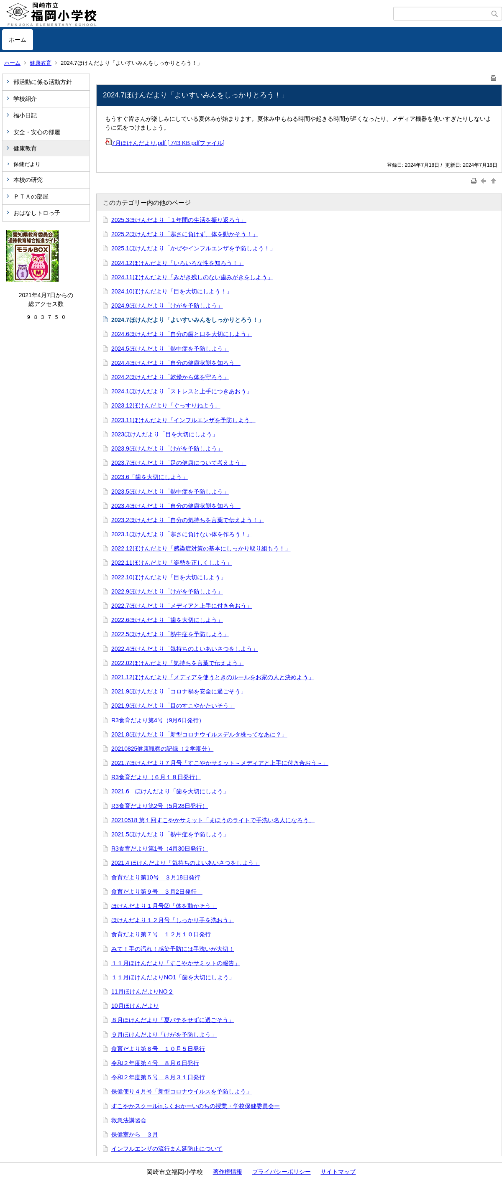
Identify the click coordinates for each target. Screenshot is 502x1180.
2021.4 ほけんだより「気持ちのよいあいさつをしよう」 (185, 862)
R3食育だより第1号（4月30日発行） (159, 848)
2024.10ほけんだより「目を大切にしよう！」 (171, 291)
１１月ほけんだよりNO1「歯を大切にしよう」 (173, 977)
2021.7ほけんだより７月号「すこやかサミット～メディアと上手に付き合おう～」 (219, 762)
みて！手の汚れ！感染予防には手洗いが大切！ (172, 949)
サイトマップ (338, 1171)
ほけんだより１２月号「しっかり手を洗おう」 (172, 920)
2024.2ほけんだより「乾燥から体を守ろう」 (170, 377)
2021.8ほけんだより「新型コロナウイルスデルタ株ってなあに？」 (199, 734)
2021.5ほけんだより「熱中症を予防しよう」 (170, 834)
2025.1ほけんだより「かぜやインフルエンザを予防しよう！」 (193, 248)
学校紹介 (25, 98)
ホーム (17, 39)
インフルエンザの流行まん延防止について (167, 1148)
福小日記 (25, 115)
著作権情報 (227, 1171)
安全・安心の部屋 (36, 132)
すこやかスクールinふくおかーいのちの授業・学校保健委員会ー (195, 1106)
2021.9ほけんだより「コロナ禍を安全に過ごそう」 (178, 691)
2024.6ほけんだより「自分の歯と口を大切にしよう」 (181, 334)
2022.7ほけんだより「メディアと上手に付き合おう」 (181, 605)
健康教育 (40, 63)
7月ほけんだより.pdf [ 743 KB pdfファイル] (165, 143)
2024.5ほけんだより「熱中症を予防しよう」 (170, 348)
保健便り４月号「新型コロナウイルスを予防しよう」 (181, 1091)
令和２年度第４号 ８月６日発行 (155, 1063)
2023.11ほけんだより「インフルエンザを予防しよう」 (183, 420)
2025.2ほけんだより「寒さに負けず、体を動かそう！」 (184, 234)
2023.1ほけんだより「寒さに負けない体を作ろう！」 (181, 534)
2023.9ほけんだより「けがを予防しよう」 (167, 448)
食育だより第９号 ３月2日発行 (156, 891)
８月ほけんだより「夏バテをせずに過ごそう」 (172, 1020)
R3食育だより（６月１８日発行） (156, 777)
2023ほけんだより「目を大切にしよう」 (164, 434)
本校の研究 (28, 179)
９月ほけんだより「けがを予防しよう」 (164, 1034)
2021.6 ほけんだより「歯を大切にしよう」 (170, 791)
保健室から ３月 (134, 1134)
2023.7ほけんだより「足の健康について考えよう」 (178, 462)
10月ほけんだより (135, 1005)
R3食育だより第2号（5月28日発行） (159, 806)
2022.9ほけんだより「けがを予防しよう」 (167, 591)
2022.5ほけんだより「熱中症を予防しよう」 (170, 634)
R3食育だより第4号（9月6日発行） (158, 720)
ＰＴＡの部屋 (31, 196)
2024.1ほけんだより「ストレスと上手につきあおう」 (181, 391)
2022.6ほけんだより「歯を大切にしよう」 (167, 620)
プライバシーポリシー (281, 1171)
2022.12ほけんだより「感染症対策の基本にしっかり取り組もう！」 (201, 548)
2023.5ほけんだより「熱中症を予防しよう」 (170, 491)
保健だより (27, 164)
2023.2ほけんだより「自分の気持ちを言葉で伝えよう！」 (187, 520)
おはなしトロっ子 (36, 212)
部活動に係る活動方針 (42, 82)
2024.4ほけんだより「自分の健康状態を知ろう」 (176, 362)
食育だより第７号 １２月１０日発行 (161, 934)
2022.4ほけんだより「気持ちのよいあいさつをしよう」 (184, 648)
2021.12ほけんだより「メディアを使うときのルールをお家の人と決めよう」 (212, 677)
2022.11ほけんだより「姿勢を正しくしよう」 (171, 562)
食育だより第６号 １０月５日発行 (158, 1048)
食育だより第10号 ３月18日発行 (155, 877)
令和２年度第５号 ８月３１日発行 (158, 1077)
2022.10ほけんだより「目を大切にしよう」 (168, 577)
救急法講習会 (128, 1120)
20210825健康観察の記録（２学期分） (162, 748)
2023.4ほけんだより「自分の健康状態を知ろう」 (176, 505)
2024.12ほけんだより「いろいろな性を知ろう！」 (177, 263)
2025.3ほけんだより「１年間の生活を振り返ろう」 (178, 220)
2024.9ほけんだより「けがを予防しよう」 (167, 305)
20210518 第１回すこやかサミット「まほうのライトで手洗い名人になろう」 (213, 820)
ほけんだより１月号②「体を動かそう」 (164, 905)
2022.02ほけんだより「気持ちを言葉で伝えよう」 (177, 663)
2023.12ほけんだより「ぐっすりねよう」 (165, 405)
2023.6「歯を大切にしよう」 (149, 477)
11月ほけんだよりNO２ (142, 991)
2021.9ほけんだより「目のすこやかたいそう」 (173, 705)
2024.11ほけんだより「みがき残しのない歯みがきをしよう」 (192, 277)
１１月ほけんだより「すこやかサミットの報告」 (175, 963)
